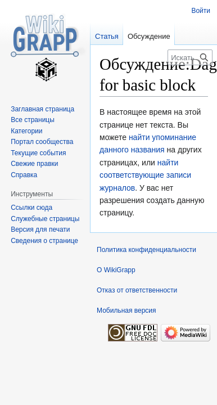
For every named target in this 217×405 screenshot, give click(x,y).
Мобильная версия (126, 310)
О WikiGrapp (116, 270)
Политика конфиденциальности (146, 250)
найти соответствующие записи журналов (145, 175)
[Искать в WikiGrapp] (190, 57)
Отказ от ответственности (137, 290)
